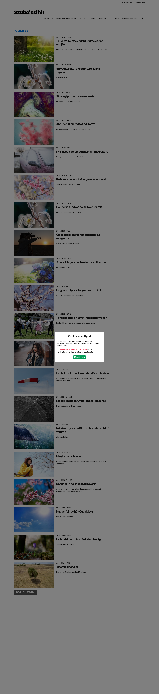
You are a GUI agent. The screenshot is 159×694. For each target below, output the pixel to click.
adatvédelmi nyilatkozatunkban (73, 350)
